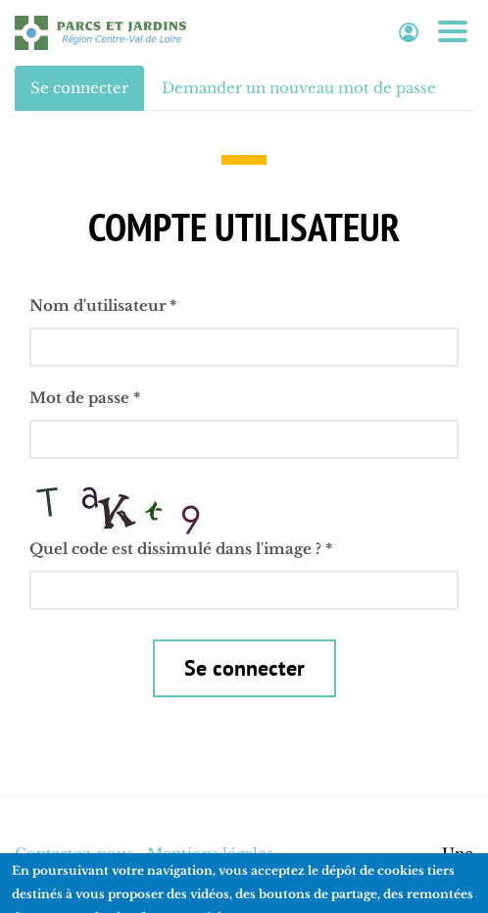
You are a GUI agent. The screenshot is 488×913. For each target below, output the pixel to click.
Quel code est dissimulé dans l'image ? (180, 548)
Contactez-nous (74, 853)
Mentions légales (210, 853)
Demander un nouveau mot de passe (299, 87)
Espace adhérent (408, 33)
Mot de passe (84, 397)
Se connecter (87, 93)
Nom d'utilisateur (102, 305)
